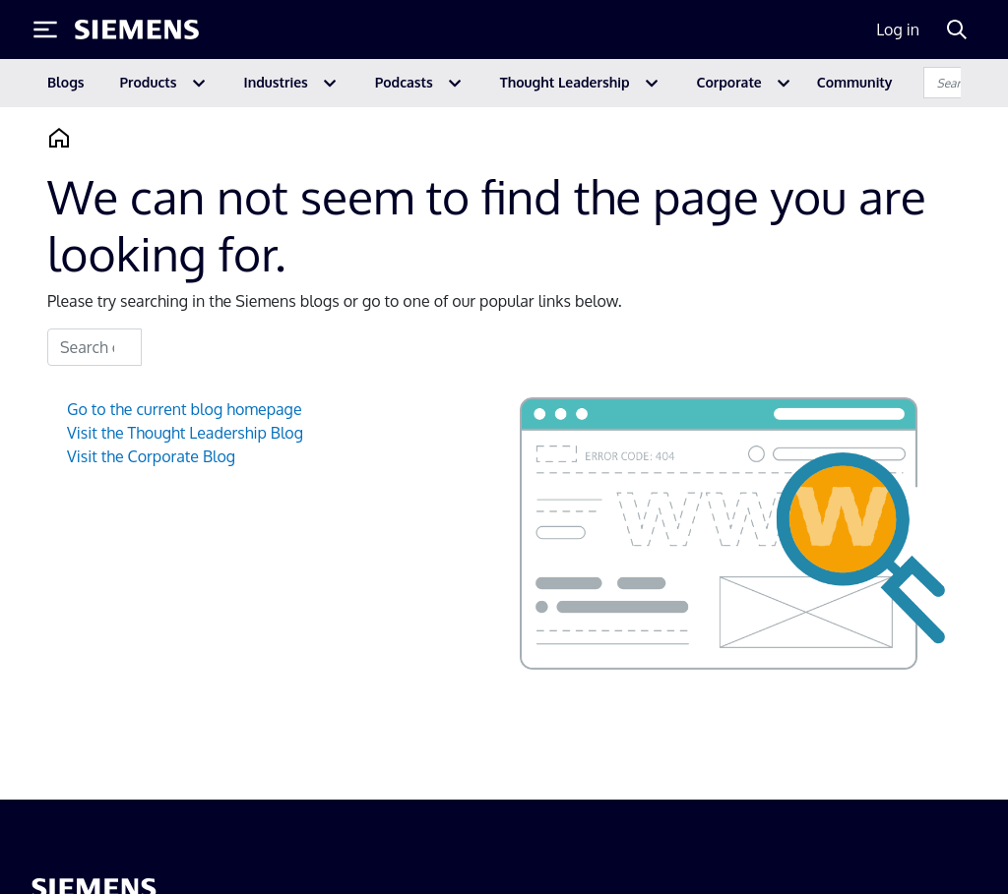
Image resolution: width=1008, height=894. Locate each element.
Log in (897, 29)
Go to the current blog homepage (184, 409)
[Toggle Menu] (45, 29)
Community (855, 82)
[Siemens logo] (137, 29)
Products (148, 82)
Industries (276, 82)
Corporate (729, 82)
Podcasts (404, 82)
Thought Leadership (565, 82)
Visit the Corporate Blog (151, 456)
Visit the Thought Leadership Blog (185, 433)
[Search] (956, 29)
